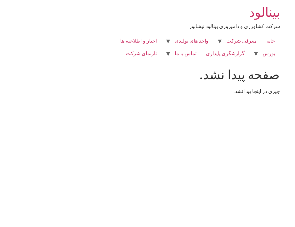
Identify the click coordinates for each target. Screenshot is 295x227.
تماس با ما (148, 53)
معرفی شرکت (204, 41)
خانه (233, 41)
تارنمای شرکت (103, 53)
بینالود (226, 12)
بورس (231, 53)
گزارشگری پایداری (187, 53)
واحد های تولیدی (154, 41)
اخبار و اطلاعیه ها (100, 41)
